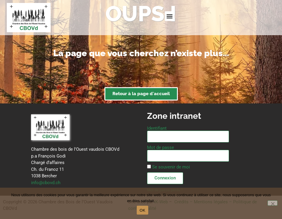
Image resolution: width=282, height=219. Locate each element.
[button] (170, 16)
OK (142, 210)
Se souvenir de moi (168, 167)
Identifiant (157, 128)
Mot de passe (160, 147)
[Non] (273, 203)
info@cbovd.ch (45, 182)
